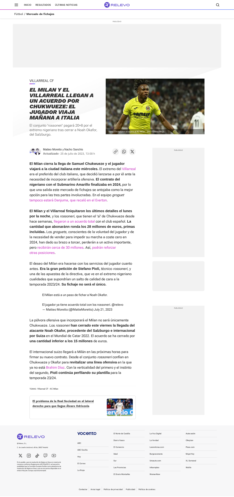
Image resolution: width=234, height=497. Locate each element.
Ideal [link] (116, 456)
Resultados (43, 5)
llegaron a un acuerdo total (74, 221)
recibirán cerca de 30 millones (60, 247)
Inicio (27, 5)
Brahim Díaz (55, 367)
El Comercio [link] (119, 450)
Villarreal (129, 169)
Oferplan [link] (189, 443)
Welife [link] (188, 470)
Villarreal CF (42, 389)
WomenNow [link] (155, 477)
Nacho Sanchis (73, 149)
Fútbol (18, 14)
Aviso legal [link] (95, 492)
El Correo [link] (81, 466)
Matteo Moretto (52, 149)
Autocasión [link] (190, 436)
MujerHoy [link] (190, 456)
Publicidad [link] (130, 492)
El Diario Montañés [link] (122, 477)
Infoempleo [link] (154, 470)
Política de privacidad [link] (113, 492)
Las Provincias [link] (120, 470)
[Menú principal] (16, 4)
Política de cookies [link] (147, 492)
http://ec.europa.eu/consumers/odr (34, 473)
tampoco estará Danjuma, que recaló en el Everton (68, 200)
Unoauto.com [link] (155, 463)
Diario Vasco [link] (119, 443)
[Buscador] (217, 4)
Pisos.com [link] (190, 450)
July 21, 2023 (103, 309)
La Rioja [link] (81, 473)
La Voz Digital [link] (156, 436)
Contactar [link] (83, 492)
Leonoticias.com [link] (157, 450)
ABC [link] (79, 446)
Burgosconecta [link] (156, 456)
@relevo (117, 304)
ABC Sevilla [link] (82, 452)
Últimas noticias (66, 5)
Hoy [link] (79, 459)
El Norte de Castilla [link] (122, 436)
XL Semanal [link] (191, 463)
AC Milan (54, 389)
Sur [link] (115, 463)
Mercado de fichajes (40, 14)
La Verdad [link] (154, 443)
